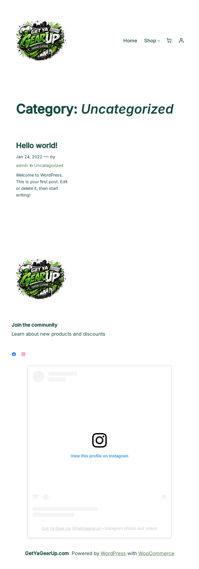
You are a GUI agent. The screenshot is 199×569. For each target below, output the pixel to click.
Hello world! (36, 145)
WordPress (113, 553)
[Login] (181, 40)
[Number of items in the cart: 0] (169, 40)
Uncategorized (48, 165)
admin (22, 165)
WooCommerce (156, 553)
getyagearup (88, 528)
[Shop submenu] (158, 40)
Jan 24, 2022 (29, 156)
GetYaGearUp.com (47, 553)
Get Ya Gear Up (56, 528)
